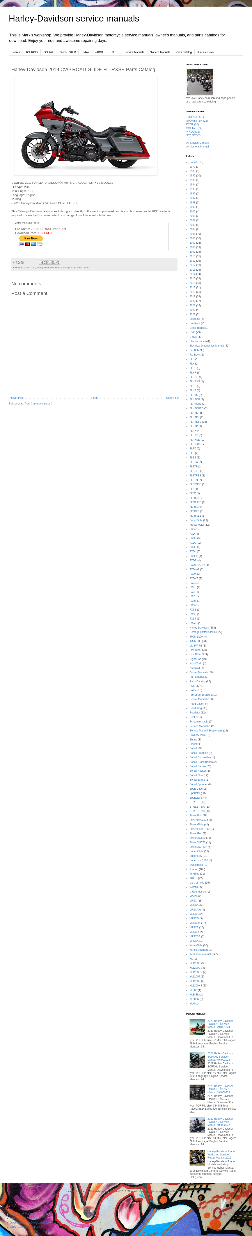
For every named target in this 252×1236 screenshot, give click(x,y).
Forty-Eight (196, 520)
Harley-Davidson (45, 267)
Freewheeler (197, 524)
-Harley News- (205, 52)
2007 (192, 242)
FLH (192, 363)
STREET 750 (197, 811)
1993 (192, 180)
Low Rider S (197, 654)
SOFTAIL (48, 52)
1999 (192, 206)
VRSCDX (195, 923)
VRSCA (194, 905)
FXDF (193, 547)
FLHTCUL (195, 403)
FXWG (193, 623)
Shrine (193, 739)
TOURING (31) (195, 117)
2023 (192, 314)
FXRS (193, 600)
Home (94, 397)
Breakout (195, 323)
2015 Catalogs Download (24, 1227)
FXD (192, 533)
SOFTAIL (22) (194, 128)
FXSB (193, 609)
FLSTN (194, 479)
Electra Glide (197, 341)
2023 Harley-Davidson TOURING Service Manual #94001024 (221, 1024)
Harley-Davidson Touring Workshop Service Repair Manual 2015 (222, 1154)
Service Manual (199, 726)
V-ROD (99, 52)
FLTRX (194, 506)
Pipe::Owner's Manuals (23, 1218)
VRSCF (194, 927)
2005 (192, 233)
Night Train (196, 663)
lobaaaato (155, 1191)
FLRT (193, 448)
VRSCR (194, 932)
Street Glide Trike (200, 829)
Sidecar (194, 744)
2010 (192, 256)
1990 (192, 175)
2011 (192, 260)
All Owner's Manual (197, 146)
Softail (193, 748)
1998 (192, 202)
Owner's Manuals (160, 52)
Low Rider (195, 650)
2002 (192, 220)
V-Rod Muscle (198, 891)
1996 (192, 193)
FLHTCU (195, 399)
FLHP (193, 368)
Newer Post (16, 397)
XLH (192, 1003)
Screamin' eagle (199, 721)
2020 (192, 300)
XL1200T (195, 976)
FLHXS (194, 435)
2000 (192, 211)
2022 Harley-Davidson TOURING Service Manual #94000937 (221, 1122)
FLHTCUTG (197, 408)
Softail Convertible (200, 757)
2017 (192, 287)
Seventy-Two (197, 735)
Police (193, 690)
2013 (192, 269)
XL (191, 958)
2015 (192, 278)
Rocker (194, 717)
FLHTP (194, 426)
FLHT (193, 390)
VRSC (193, 900)
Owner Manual (198, 672)
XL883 (193, 990)
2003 (192, 224)
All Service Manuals (197, 142)
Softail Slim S (197, 779)
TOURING (32, 52)
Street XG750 (198, 842)
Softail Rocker (198, 770)
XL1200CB (196, 967)
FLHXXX (195, 444)
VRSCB (194, 914)
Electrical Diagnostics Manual (207, 345)
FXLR (193, 591)
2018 (192, 292)
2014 (192, 274)
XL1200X (195, 981)
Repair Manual (198, 699)
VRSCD (194, 918)
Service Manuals (134, 52)
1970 (192, 166)
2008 (192, 247)
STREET (114, 52)
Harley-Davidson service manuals (74, 18)
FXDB (193, 538)
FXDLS (194, 556)
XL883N (194, 999)
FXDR (193, 560)
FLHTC (194, 395)
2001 (192, 215)
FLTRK (194, 497)
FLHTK (194, 412)
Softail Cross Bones (201, 762)
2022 (192, 309)
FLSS (193, 457)
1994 (192, 184)
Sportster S (196, 797)
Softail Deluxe (198, 766)
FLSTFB (194, 470)
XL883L (194, 994)
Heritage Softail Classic (203, 632)
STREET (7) (193, 135)
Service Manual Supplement (206, 730)
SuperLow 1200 (199, 860)
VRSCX (194, 940)
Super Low (196, 855)
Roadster (195, 712)
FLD (192, 359)
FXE (192, 582)
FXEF (193, 587)
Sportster (195, 793)
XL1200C (195, 963)
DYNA (85, 52)
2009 (192, 251)
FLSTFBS (195, 475)
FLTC (193, 493)
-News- (194, 162)
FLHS (193, 386)
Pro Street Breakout (201, 694)
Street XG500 (198, 837)
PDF (73, 267)
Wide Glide (196, 945)
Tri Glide (194, 873)
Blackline (195, 318)
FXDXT (194, 578)
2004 (192, 229)
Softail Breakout (199, 753)
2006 (192, 238)
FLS (192, 453)
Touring (194, 869)
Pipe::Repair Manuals (22, 1213)
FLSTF (194, 466)
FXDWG (194, 569)
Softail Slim (196, 775)
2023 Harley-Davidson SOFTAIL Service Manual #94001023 (221, 1056)
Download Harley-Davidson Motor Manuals (35, 1222)
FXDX (193, 573)
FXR (192, 596)
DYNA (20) (192, 124)
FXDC (193, 542)
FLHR (193, 372)
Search (16, 52)
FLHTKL (194, 417)
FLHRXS (195, 381)
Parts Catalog (184, 52)
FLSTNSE (195, 484)
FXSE (193, 614)
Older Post (172, 397)
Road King (196, 708)
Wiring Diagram (199, 949)
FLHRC (194, 377)
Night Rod (195, 659)
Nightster (195, 667)
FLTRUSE (195, 502)
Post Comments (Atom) (38, 403)
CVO (32, 267)
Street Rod (196, 833)
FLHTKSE (195, 421)
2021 (192, 305)
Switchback (196, 864)
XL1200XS (196, 985)
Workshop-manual (200, 954)
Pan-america (197, 676)
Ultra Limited (197, 882)
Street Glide (196, 824)
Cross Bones (197, 327)
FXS (192, 605)
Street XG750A (198, 846)
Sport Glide (196, 788)
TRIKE (193, 878)
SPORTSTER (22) (197, 120)
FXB (192, 529)
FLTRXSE (195, 515)
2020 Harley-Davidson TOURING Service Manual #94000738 (221, 1089)
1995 (192, 189)
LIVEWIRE (196, 645)
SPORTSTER (68, 52)
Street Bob (196, 815)
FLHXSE (195, 439)
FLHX (193, 430)
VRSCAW (195, 909)
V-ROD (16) (193, 131)
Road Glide (83, 267)
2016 (192, 283)
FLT (192, 488)
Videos (193, 896)
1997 (192, 197)
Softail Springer (199, 784)
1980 (192, 171)
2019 (26, 267)
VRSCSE (195, 936)
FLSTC (194, 462)
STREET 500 (197, 806)
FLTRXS (194, 511)
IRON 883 (195, 641)
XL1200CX (196, 972)
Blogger (181, 1191)
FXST (193, 618)
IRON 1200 (196, 636)
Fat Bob (194, 350)
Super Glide (196, 851)
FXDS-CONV (197, 564)
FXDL (193, 551)
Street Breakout (199, 820)
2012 (192, 265)
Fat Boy (194, 354)
